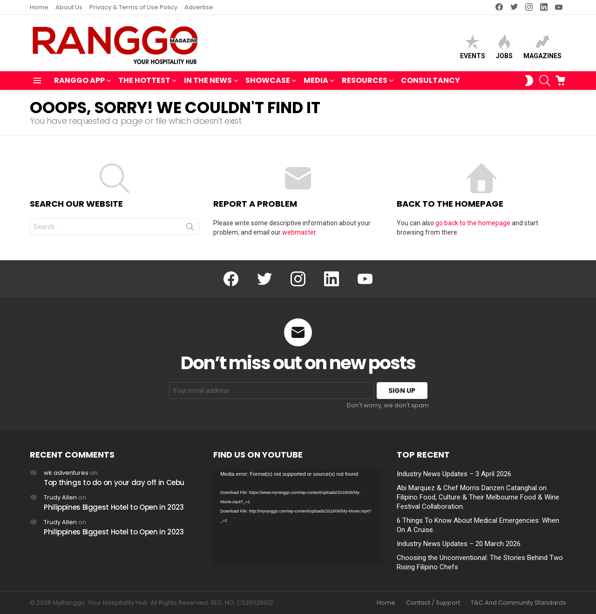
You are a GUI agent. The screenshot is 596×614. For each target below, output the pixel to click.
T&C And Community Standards (518, 603)
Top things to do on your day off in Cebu (114, 482)
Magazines (542, 46)
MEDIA (316, 81)
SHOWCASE (267, 81)
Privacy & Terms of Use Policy (133, 7)
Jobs (504, 46)
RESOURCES (364, 81)
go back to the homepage (472, 223)
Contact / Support (433, 603)
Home (39, 7)
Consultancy (430, 80)
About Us (68, 7)
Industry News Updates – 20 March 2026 (459, 544)
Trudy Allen (60, 497)
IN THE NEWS (208, 81)
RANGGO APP (79, 81)
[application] (298, 517)
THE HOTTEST (144, 81)
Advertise (198, 7)
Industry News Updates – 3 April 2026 (454, 474)
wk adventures (66, 472)
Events (472, 46)
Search (190, 228)
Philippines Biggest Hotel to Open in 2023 (114, 507)
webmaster (299, 232)
